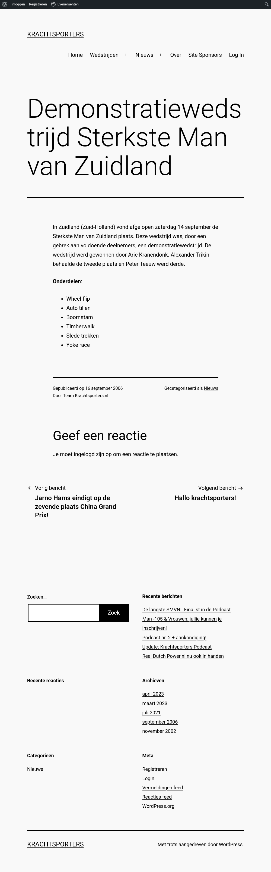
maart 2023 (155, 703)
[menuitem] (4, 4)
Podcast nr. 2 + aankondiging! (174, 637)
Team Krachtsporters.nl (85, 395)
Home (75, 55)
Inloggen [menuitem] (18, 4)
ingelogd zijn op (93, 454)
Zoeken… (37, 597)
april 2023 (153, 694)
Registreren (154, 769)
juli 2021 (151, 712)
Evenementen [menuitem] (65, 4)
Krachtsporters (55, 34)
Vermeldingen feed (162, 787)
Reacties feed (157, 797)
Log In (236, 55)
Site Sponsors (205, 55)
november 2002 (159, 731)
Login (148, 778)
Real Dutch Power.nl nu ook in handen (183, 656)
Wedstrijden (104, 55)
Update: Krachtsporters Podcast (177, 647)
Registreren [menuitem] (38, 4)
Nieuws (144, 55)
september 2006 (160, 722)
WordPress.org (158, 806)
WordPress (231, 844)
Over (175, 55)
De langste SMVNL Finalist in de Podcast (186, 609)
